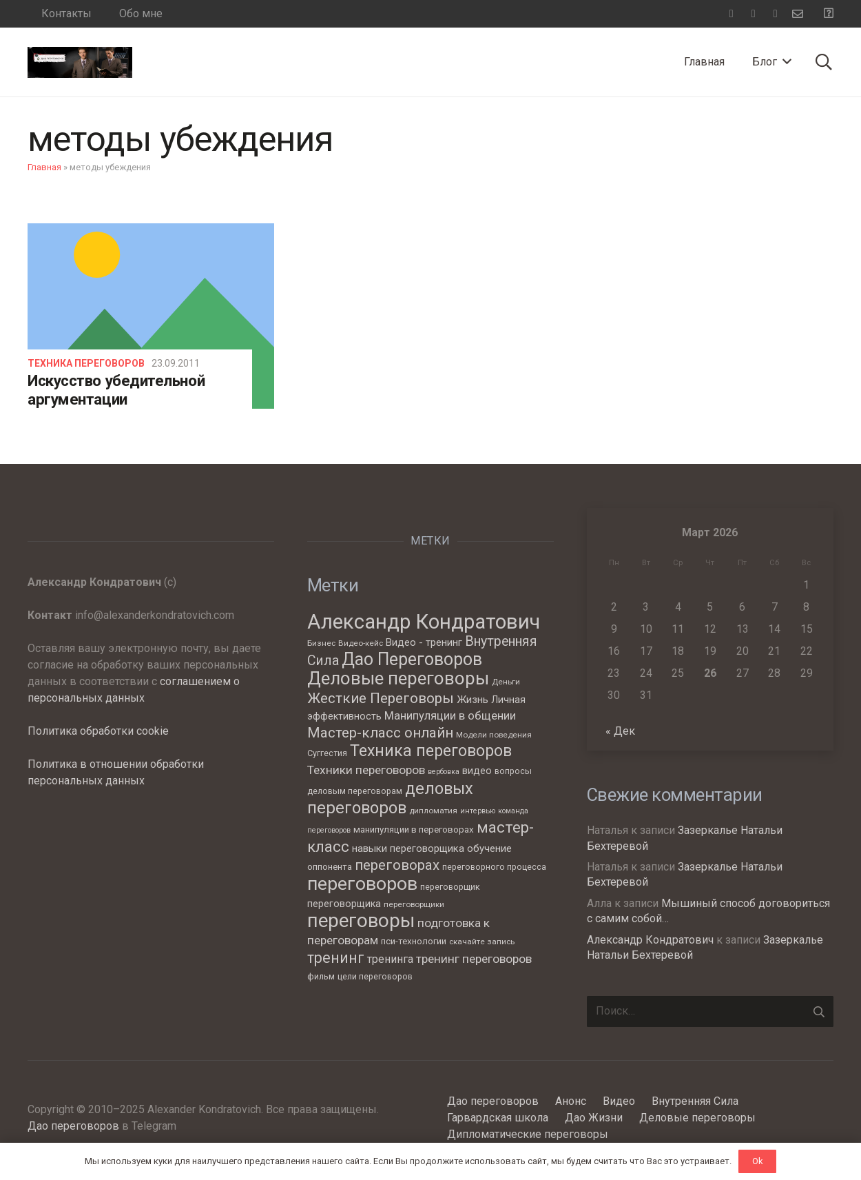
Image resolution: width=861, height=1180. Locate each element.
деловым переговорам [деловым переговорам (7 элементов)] (354, 791)
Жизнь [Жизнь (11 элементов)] (472, 699)
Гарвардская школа (497, 1117)
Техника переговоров (86, 363)
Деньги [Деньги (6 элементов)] (506, 681)
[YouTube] (776, 14)
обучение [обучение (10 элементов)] (489, 848)
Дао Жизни (594, 1117)
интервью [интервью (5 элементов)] (477, 810)
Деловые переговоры (697, 1117)
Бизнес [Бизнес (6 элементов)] (321, 643)
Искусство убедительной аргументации (116, 390)
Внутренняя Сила (695, 1101)
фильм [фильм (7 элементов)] (321, 976)
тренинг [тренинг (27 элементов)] (335, 957)
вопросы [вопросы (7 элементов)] (513, 771)
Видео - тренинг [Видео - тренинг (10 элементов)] (424, 642)
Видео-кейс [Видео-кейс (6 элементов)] (360, 643)
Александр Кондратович (650, 939)
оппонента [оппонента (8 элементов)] (329, 867)
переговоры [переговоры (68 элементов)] (361, 920)
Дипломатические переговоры (527, 1134)
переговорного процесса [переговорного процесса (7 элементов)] (494, 867)
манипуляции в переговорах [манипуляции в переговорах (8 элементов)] (413, 829)
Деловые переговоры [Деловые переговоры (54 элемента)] (398, 678)
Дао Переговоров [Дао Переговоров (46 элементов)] (412, 659)
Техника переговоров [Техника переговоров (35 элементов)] (431, 751)
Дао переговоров (73, 1125)
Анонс (570, 1101)
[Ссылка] (80, 62)
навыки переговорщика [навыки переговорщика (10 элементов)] (408, 848)
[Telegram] (754, 14)
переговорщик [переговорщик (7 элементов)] (450, 887)
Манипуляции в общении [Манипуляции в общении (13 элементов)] (450, 715)
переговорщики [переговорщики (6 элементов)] (414, 904)
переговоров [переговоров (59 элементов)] (362, 883)
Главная (44, 167)
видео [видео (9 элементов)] (477, 770)
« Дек (620, 731)
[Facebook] (731, 14)
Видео (619, 1101)
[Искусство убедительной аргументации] (151, 315)
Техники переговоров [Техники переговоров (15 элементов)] (366, 770)
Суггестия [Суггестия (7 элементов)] (327, 753)
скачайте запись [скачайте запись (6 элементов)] (482, 941)
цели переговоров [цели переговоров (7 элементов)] (375, 976)
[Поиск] (823, 62)
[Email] (798, 14)
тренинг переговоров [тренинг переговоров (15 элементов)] (474, 959)
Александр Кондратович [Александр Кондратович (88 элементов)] (423, 621)
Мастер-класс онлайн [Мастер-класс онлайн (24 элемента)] (380, 732)
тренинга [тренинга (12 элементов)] (390, 959)
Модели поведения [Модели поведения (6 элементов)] (494, 735)
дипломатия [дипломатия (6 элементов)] (433, 810)
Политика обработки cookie (98, 731)
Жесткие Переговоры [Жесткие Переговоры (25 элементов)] (380, 698)
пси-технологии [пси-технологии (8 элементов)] (413, 941)
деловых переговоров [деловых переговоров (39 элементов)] (390, 798)
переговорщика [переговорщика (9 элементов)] (344, 903)
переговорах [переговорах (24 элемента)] (397, 865)
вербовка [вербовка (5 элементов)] (443, 771)
